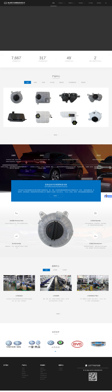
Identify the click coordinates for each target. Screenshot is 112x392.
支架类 (23, 369)
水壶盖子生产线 (43, 373)
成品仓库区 (42, 379)
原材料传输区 (43, 369)
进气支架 (23, 371)
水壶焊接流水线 (43, 375)
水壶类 (23, 368)
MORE (19, 304)
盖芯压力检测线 (43, 377)
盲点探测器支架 (25, 375)
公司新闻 (60, 368)
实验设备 (42, 368)
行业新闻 (60, 369)
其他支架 (23, 377)
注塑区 (41, 371)
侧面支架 (23, 373)
